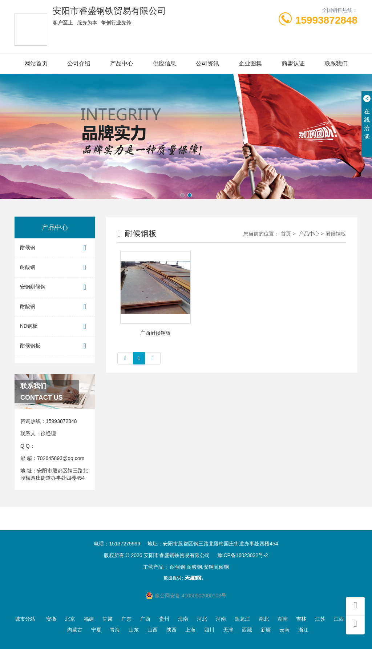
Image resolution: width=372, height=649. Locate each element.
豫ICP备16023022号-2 (242, 555)
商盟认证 (293, 63)
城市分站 (25, 619)
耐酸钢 (54, 267)
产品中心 (121, 63)
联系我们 (336, 63)
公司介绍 (78, 63)
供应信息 (164, 63)
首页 (286, 234)
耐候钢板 (54, 346)
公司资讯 (207, 63)
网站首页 (36, 63)
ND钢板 (54, 326)
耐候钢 (54, 248)
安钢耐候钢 (54, 287)
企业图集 (250, 63)
